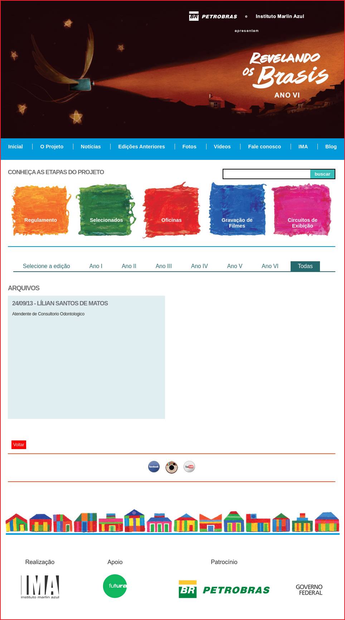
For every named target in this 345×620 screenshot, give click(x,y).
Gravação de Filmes (237, 223)
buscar (322, 174)
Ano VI (270, 266)
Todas (305, 266)
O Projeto (51, 146)
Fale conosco (264, 146)
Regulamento (40, 220)
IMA (303, 146)
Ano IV (199, 266)
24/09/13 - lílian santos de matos (60, 303)
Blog (331, 146)
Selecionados (106, 220)
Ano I (95, 266)
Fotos (189, 146)
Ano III (164, 266)
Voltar (18, 444)
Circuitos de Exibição (302, 223)
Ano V (234, 266)
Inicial (15, 146)
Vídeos (222, 146)
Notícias (91, 146)
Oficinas (171, 220)
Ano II (129, 266)
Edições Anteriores (141, 146)
